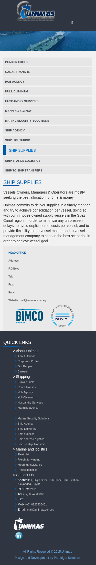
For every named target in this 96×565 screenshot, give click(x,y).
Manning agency (18, 110)
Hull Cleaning (16, 91)
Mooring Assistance (30, 464)
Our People (25, 366)
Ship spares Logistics (22, 160)
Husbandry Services (21, 101)
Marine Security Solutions (27, 120)
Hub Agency (14, 81)
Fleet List (23, 454)
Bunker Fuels (16, 62)
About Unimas (26, 356)
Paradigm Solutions (67, 558)
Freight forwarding (29, 459)
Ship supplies (26, 433)
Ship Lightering (17, 140)
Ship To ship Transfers (23, 170)
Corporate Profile (28, 361)
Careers (23, 371)
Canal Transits (17, 71)
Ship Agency (15, 130)
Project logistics (27, 469)
